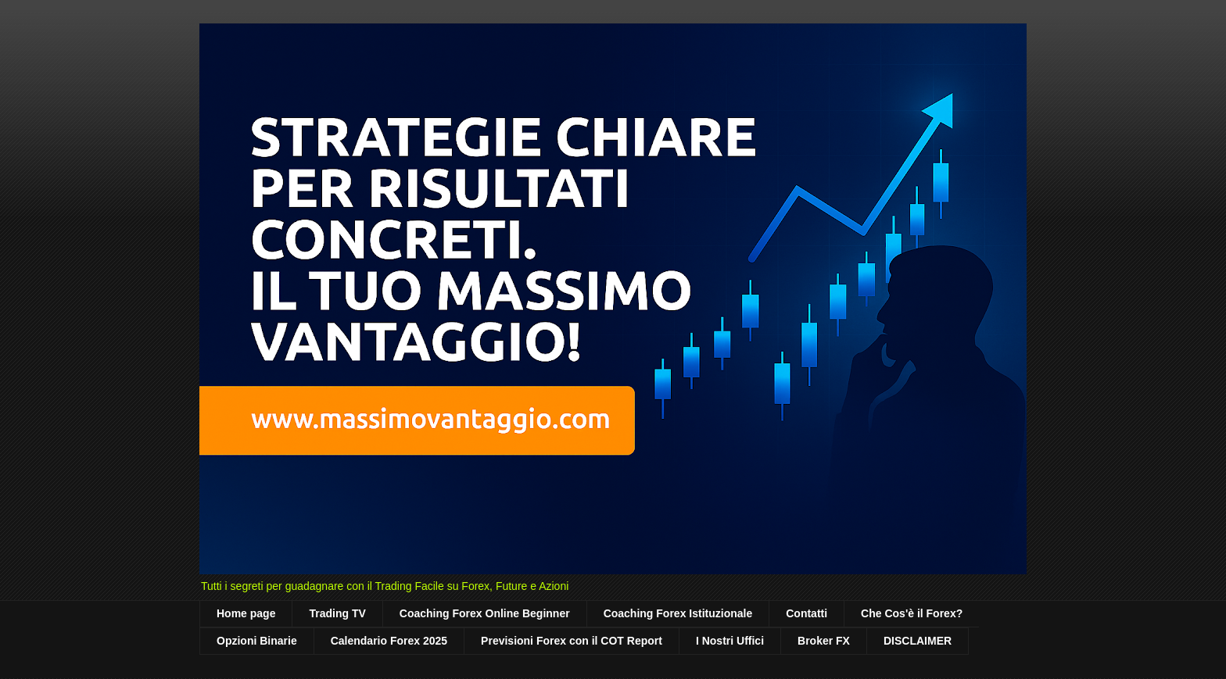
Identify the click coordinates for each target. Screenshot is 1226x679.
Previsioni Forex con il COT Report (571, 640)
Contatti (806, 613)
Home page (246, 613)
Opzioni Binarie (257, 640)
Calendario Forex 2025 (389, 640)
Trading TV (337, 613)
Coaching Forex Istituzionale (678, 613)
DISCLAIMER (918, 640)
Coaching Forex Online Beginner (485, 613)
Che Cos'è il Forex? (912, 613)
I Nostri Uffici (730, 640)
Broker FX (824, 640)
